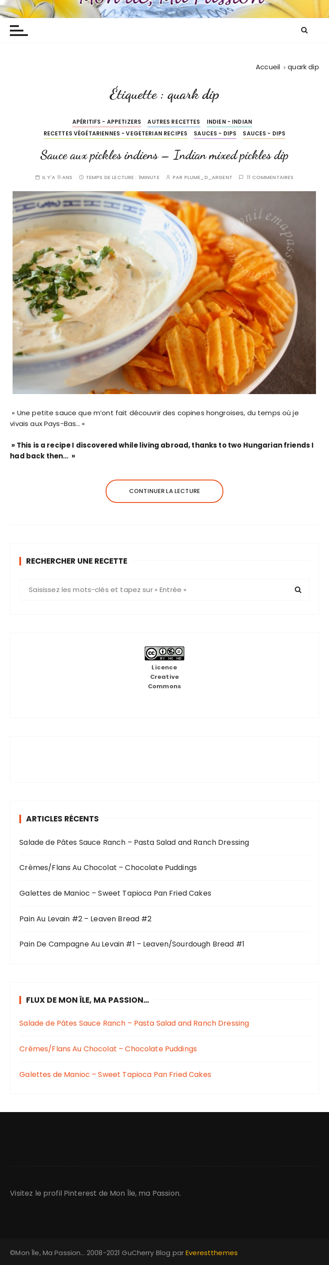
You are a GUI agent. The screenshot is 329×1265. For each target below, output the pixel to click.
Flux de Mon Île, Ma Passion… (87, 1000)
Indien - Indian (229, 122)
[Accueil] (268, 67)
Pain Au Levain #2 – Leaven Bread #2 (85, 919)
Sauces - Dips (215, 133)
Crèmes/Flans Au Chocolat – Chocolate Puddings (108, 867)
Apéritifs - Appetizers (106, 122)
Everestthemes (212, 1252)
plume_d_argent (208, 177)
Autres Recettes (173, 122)
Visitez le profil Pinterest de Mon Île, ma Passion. (95, 1193)
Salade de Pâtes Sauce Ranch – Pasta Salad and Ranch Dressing (134, 842)
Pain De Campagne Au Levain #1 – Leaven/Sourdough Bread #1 (132, 944)
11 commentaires (270, 177)
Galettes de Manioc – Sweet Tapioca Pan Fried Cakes (115, 893)
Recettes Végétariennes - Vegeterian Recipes (115, 133)
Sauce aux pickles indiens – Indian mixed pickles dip (164, 154)
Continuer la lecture (164, 491)
